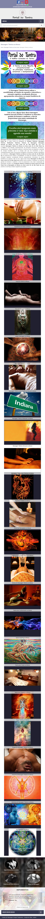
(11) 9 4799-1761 (21, 4)
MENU (4, 21)
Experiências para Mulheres (11, 879)
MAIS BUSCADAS (8, 912)
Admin (34, 917)
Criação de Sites (28, 917)
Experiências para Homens (11, 865)
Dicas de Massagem (33, 879)
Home (2, 47)
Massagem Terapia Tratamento (15, 917)
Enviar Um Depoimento (22, 907)
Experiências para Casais (34, 865)
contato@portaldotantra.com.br (22, 6)
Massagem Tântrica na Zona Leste (11, 47)
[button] (3, 35)
